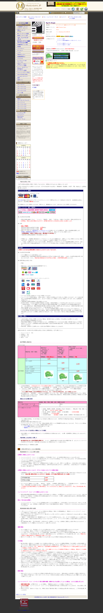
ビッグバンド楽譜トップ (23, 23)
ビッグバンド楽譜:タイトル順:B (63, 44)
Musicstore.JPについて (63, 597)
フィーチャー (20, 48)
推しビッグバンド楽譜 (23, 33)
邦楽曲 (19, 46)
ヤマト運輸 (27, 426)
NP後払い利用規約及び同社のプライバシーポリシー (34, 232)
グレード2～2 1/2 (21, 90)
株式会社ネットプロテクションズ (41, 230)
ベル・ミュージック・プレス (50, 17)
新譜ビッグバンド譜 (22, 35)
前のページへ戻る (21, 594)
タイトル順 (20, 92)
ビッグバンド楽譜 (21, 17)
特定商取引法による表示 (41, 597)
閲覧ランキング (21, 30)
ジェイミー (63, 17)
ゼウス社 (20, 200)
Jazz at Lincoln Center (22, 74)
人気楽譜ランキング (22, 26)
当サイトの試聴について (24, 610)
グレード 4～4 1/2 (21, 104)
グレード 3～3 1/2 (21, 106)
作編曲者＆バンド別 (22, 44)
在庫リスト (20, 79)
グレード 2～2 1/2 (21, 108)
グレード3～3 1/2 (21, 88)
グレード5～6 (20, 84)
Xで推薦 (34, 87)
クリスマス (20, 58)
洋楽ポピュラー (21, 54)
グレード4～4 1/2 (21, 86)
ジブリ (19, 52)
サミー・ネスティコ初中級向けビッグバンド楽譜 (22, 69)
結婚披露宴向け (21, 56)
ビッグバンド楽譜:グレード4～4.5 (64, 43)
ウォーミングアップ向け (23, 72)
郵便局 (26, 427)
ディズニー (20, 50)
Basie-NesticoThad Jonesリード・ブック (21, 118)
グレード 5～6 (20, 102)
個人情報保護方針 (52, 597)
